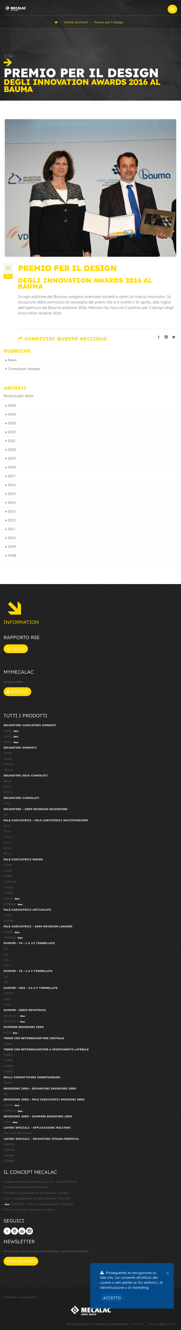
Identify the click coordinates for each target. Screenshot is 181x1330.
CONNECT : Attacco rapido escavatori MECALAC (39, 1204)
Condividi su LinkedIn (166, 337)
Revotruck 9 (15, 1021)
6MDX (7, 999)
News (12, 360)
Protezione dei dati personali (111, 1324)
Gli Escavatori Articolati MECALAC (26, 1187)
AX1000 (8, 920)
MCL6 (7, 842)
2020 (12, 449)
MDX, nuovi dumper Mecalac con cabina (29, 1209)
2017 (11, 476)
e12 (6, 814)
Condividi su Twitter (173, 337)
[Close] (167, 1273)
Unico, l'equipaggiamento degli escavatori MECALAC (37, 1198)
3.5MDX (8, 993)
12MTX (11, 737)
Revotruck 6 (15, 1016)
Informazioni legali (77, 1324)
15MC (7, 803)
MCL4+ (8, 837)
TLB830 (8, 1043)
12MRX (12, 742)
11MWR (8, 764)
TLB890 (8, 1066)
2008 (12, 555)
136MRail (9, 1149)
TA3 (6, 960)
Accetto (112, 1297)
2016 (12, 485)
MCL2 (7, 825)
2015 (12, 494)
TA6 (6, 976)
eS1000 (12, 899)
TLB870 (8, 1055)
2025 (12, 405)
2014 (12, 502)
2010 (12, 538)
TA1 (6, 948)
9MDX (7, 1004)
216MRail (9, 1161)
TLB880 (8, 1060)
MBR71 (8, 1082)
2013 (12, 511)
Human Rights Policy (163, 1324)
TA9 (6, 982)
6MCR (7, 781)
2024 (12, 414)
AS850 (8, 876)
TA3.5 (7, 965)
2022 (12, 432)
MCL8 (7, 853)
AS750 (8, 870)
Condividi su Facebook (158, 337)
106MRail (9, 1144)
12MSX (12, 731)
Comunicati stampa (24, 369)
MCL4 (7, 831)
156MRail (9, 1155)
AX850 (8, 915)
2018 (12, 467)
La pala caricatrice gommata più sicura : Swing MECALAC (40, 1181)
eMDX (11, 1033)
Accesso (16, 648)
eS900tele (14, 904)
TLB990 (8, 1071)
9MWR (8, 758)
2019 (12, 458)
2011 (11, 529)
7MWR (8, 753)
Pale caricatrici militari (18, 1133)
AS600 (8, 865)
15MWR (8, 770)
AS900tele (10, 881)
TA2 (6, 954)
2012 (12, 520)
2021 (12, 441)
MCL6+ (8, 848)
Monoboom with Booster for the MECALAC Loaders (36, 1193)
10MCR (8, 792)
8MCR (7, 786)
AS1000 (8, 887)
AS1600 (8, 892)
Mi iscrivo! (21, 1261)
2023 (12, 423)
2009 (12, 546)
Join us (137, 1324)
